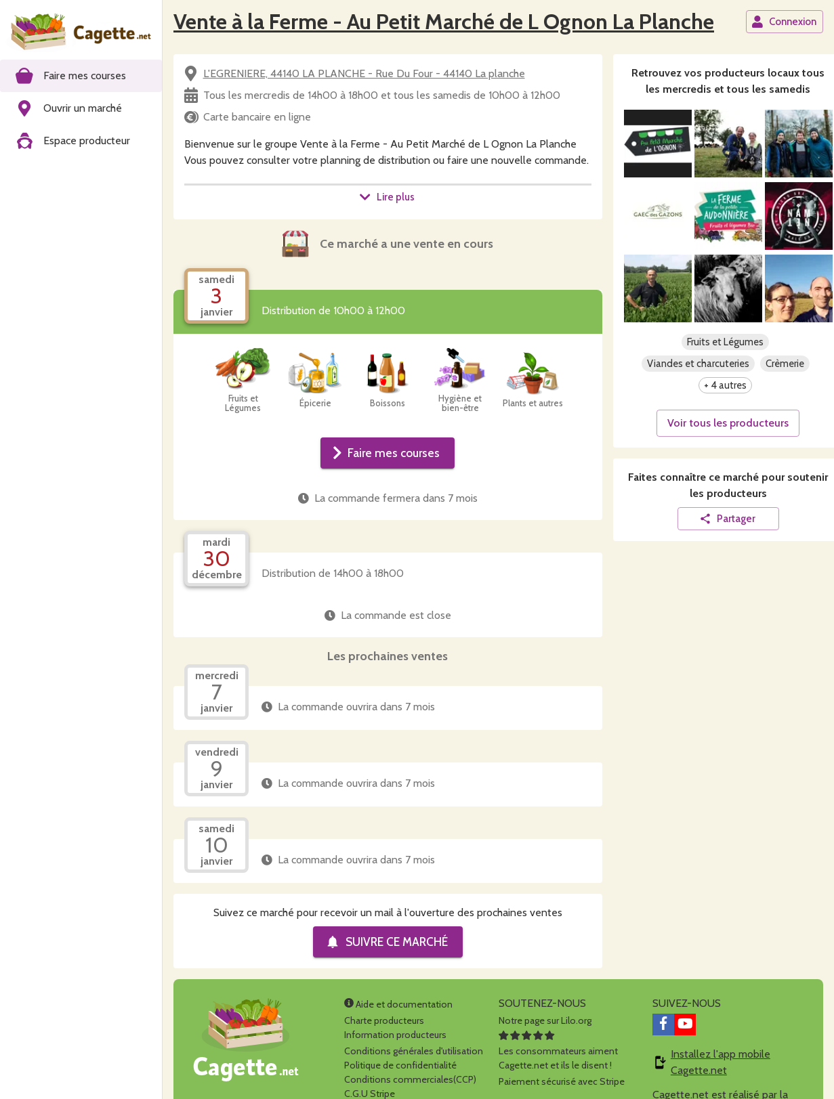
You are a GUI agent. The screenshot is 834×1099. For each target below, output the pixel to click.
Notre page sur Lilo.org (545, 1020)
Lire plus (387, 197)
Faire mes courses (386, 453)
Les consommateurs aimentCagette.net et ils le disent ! (558, 1051)
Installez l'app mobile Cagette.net (720, 1062)
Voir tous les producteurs (728, 422)
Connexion (783, 22)
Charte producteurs (384, 1020)
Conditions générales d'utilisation (413, 1051)
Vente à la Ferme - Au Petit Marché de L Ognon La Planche (443, 21)
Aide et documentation (398, 1004)
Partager (727, 519)
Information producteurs (395, 1035)
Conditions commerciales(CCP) (410, 1079)
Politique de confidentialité (400, 1065)
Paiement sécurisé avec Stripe (562, 1081)
